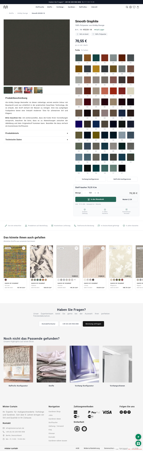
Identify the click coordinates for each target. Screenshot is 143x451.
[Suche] (127, 7)
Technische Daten (13, 140)
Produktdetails (12, 133)
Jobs (51, 415)
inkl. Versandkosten (135, 449)
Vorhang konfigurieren (90, 179)
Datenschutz (109, 448)
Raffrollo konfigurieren (122, 179)
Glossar (52, 433)
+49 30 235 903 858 (73, 2)
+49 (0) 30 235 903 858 (15, 432)
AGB (77, 448)
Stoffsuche (40, 7)
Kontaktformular (48, 324)
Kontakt (52, 437)
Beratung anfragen (93, 324)
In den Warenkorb (96, 199)
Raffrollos (83, 7)
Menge (106, 192)
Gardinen (71, 7)
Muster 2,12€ (127, 199)
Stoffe (49, 7)
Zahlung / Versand (56, 426)
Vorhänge (60, 7)
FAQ (50, 430)
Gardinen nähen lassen (58, 441)
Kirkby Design (23, 13)
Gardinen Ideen (55, 419)
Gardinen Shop (55, 411)
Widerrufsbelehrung (92, 448)
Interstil (94, 7)
